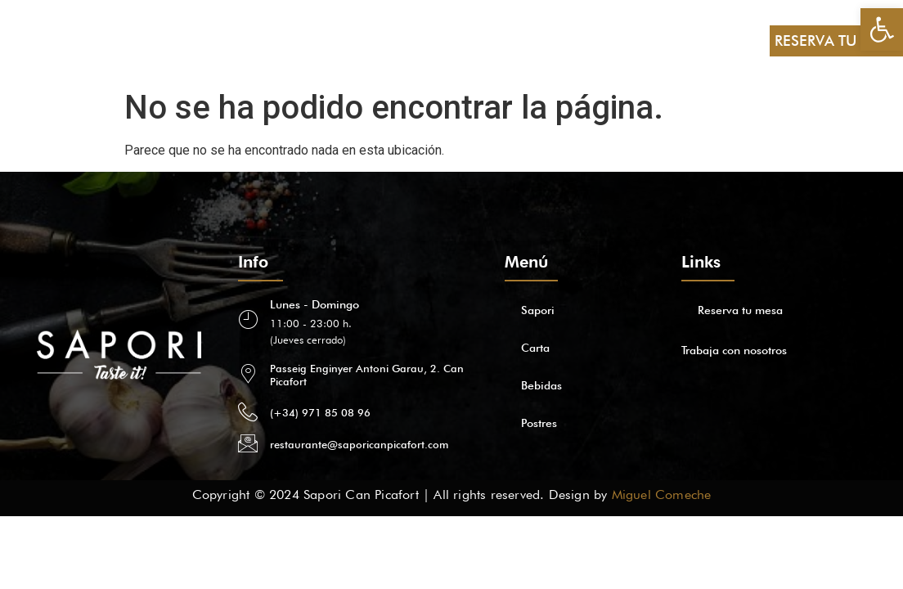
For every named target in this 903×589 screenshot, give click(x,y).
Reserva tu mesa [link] (740, 310)
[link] (881, 29)
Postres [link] (237, 40)
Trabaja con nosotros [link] (734, 350)
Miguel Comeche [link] (662, 494)
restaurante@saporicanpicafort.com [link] (359, 444)
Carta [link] (115, 40)
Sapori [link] (61, 40)
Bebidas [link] (173, 40)
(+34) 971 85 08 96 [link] (320, 412)
